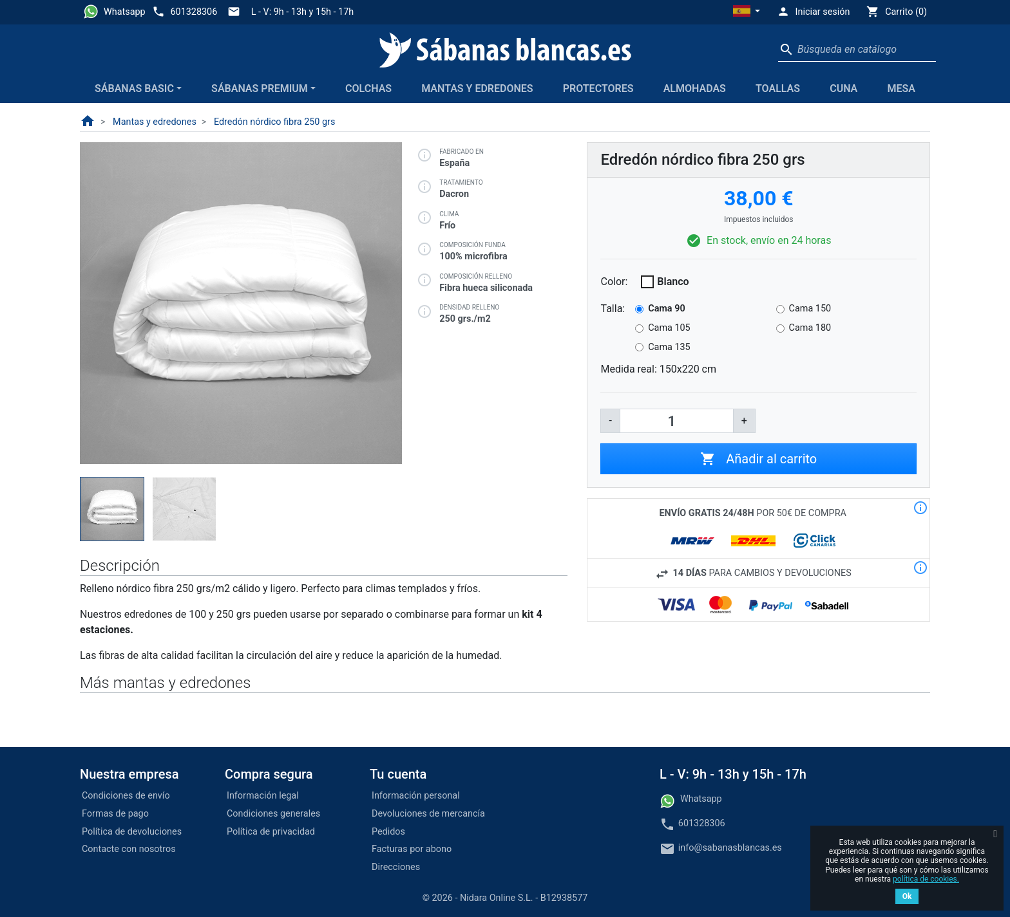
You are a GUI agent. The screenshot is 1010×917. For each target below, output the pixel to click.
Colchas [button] (368, 88)
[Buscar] (857, 49)
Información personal (416, 795)
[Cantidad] (677, 421)
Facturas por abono (412, 849)
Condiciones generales (273, 813)
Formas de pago (115, 813)
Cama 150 (810, 308)
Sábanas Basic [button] (134, 88)
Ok (907, 896)
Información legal (263, 795)
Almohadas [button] (694, 88)
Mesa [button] (901, 88)
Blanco (673, 281)
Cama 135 (669, 347)
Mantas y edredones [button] (477, 88)
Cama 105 (669, 327)
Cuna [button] (843, 88)
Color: (613, 281)
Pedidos (388, 831)
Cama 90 (666, 308)
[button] (746, 12)
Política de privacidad (271, 831)
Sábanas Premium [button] (259, 88)
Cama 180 (810, 327)
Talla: (612, 308)
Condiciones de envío (126, 795)
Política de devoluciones (132, 831)
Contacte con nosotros (129, 849)
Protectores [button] (598, 88)
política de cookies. (926, 879)
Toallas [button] (778, 88)
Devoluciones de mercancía (428, 813)
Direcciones (396, 867)
